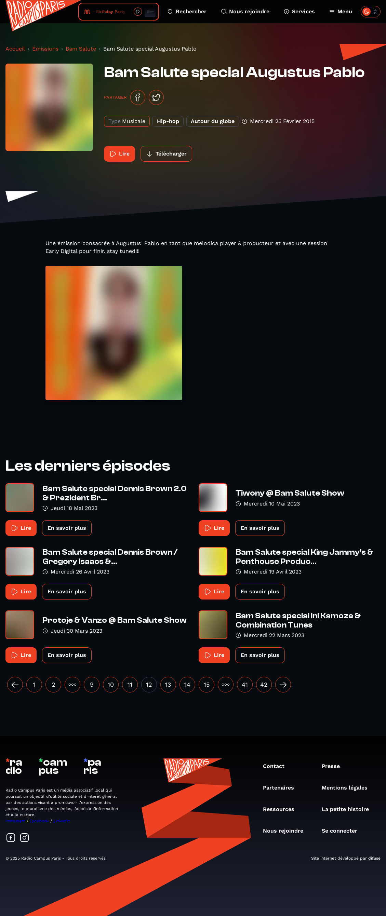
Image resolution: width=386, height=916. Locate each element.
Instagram (15, 821)
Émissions (45, 48)
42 (264, 684)
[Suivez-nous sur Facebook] (10, 838)
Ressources (282, 809)
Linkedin (61, 821)
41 (245, 684)
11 (130, 684)
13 (168, 684)
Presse (334, 766)
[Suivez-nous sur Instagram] (24, 838)
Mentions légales (348, 787)
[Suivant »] (283, 684)
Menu (340, 11)
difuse (374, 858)
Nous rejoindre (245, 11)
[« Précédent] (15, 684)
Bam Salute (81, 48)
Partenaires (282, 787)
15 (207, 684)
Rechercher (187, 11)
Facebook (39, 821)
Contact (277, 766)
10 (111, 684)
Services (299, 11)
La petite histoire (349, 809)
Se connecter (343, 830)
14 (187, 684)
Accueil (15, 48)
